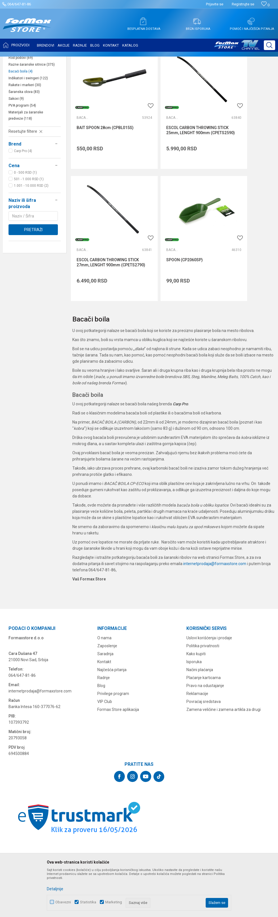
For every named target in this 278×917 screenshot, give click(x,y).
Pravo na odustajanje (205, 702)
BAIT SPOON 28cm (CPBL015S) (94, 166)
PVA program (22, 162)
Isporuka (194, 678)
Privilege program (113, 710)
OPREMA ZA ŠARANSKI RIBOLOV (75, 60)
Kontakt (104, 678)
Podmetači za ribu (26, 94)
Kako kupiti (196, 670)
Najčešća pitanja (112, 686)
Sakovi (16, 155)
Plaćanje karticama (203, 694)
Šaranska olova (24, 148)
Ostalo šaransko (26, 101)
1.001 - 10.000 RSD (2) (31, 242)
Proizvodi (38, 60)
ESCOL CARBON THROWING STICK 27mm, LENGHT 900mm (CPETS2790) (241, 169)
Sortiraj (225, 74)
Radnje (103, 694)
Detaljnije (55, 889)
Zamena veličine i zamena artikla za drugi (223, 726)
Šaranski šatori (24, 107)
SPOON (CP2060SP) (95, 276)
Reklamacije (197, 710)
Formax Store (16, 60)
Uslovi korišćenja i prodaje (209, 654)
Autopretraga (201, 74)
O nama (104, 654)
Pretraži (33, 286)
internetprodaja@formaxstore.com (214, 580)
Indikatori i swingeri (28, 135)
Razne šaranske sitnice (32, 121)
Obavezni (63, 902)
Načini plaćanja (199, 686)
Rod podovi (21, 114)
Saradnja (105, 670)
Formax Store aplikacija (118, 726)
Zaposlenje (107, 662)
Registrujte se (243, 4)
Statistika (88, 902)
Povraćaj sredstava (203, 718)
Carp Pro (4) (23, 207)
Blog (101, 702)
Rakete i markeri (25, 142)
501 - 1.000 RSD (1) (29, 236)
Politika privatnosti (202, 662)
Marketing (113, 902)
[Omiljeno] (265, 5)
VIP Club (104, 718)
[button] (269, 45)
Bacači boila (21, 128)
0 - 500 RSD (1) (25, 229)
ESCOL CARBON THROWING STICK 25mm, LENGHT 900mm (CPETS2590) (171, 169)
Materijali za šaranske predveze (26, 172)
